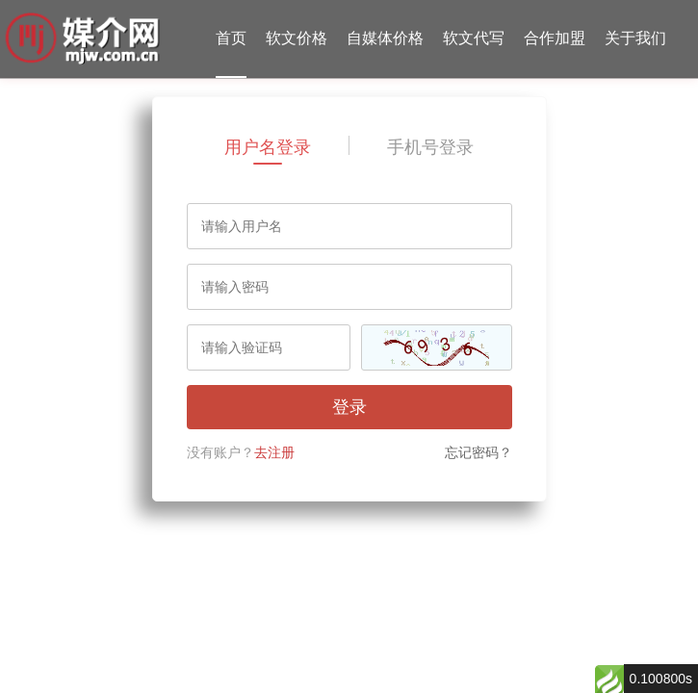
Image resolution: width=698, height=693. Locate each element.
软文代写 (473, 38)
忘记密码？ (478, 452)
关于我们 (635, 38)
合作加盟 (554, 38)
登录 (349, 407)
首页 (231, 38)
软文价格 (296, 38)
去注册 (274, 452)
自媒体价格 (385, 38)
